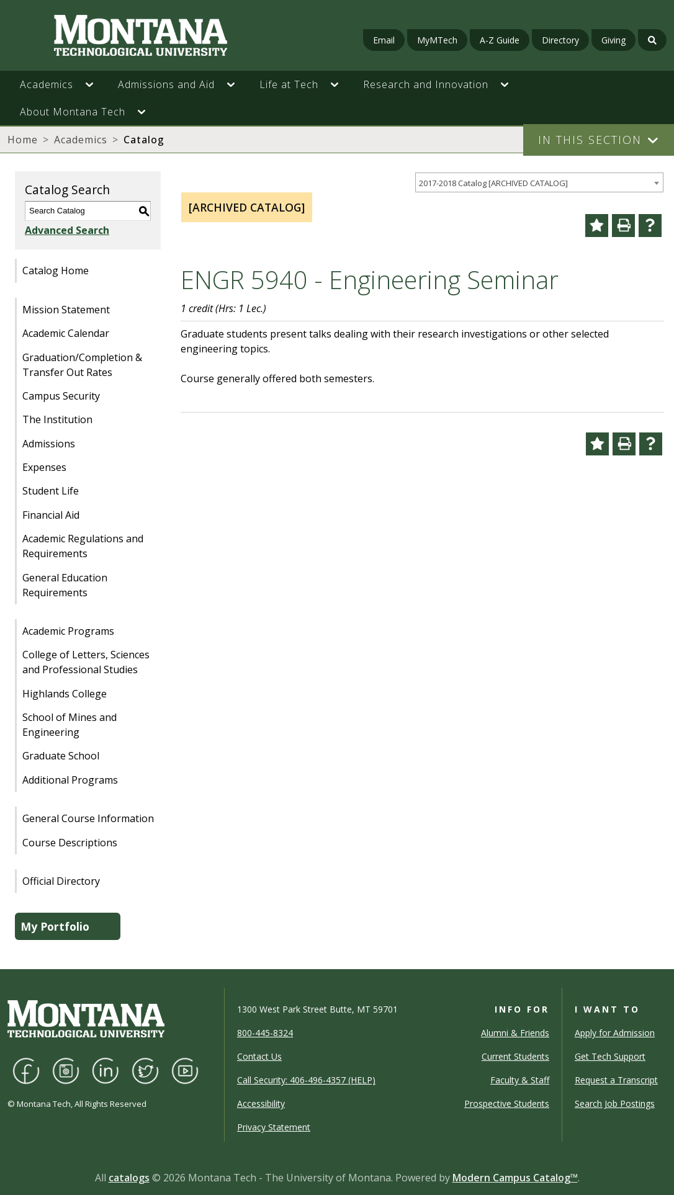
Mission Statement (66, 309)
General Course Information (88, 818)
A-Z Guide (499, 40)
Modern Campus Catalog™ (515, 1177)
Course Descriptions (69, 842)
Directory (560, 40)
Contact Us (259, 1056)
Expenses (44, 467)
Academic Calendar (65, 333)
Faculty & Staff (519, 1080)
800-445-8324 (265, 1033)
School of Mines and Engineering (69, 724)
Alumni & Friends (515, 1033)
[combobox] (539, 182)
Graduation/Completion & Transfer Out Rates (82, 365)
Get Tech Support (610, 1056)
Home (22, 139)
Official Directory (61, 881)
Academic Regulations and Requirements (82, 546)
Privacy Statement (273, 1127)
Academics (80, 139)
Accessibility (261, 1103)
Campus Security (61, 396)
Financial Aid (50, 515)
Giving (613, 40)
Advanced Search (67, 230)
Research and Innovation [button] (425, 84)
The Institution (57, 419)
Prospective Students (506, 1103)
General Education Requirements (64, 585)
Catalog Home (55, 270)
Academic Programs (68, 631)
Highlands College (64, 693)
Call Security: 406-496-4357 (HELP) (306, 1080)
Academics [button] (46, 84)
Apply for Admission (615, 1033)
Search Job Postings (615, 1103)
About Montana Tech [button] (72, 112)
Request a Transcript (616, 1080)
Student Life (50, 491)
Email (384, 40)
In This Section (590, 139)
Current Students (515, 1056)
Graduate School (60, 756)
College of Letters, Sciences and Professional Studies (86, 662)
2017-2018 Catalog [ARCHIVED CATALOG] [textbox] (493, 183)
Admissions (48, 443)
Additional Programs (70, 780)
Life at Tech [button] (288, 84)
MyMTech (437, 40)
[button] (96, 84)
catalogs (129, 1177)
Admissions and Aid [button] (166, 84)
